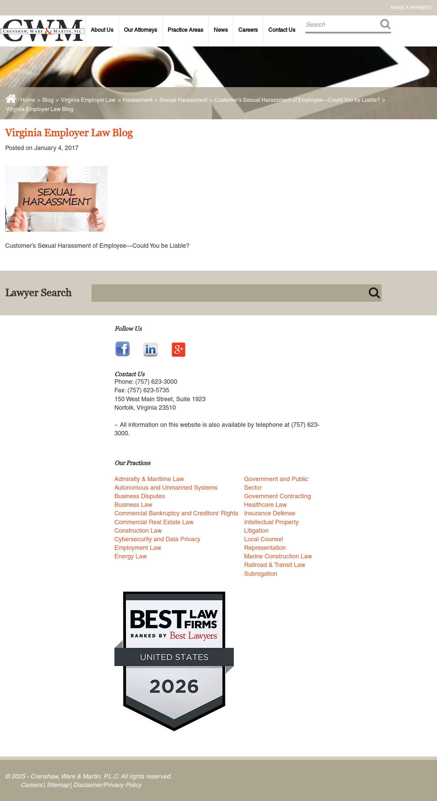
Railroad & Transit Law (274, 564)
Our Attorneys (140, 30)
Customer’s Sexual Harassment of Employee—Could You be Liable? (297, 100)
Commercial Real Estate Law (154, 522)
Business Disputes (139, 496)
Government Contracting (277, 496)
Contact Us (281, 30)
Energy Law (130, 556)
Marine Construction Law (278, 556)
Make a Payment (411, 7)
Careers (248, 30)
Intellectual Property (271, 522)
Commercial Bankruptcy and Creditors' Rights (176, 513)
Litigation (256, 530)
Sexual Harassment (183, 100)
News (221, 30)
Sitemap (57, 784)
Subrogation (260, 573)
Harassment (137, 100)
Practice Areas (185, 30)
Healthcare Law (265, 504)
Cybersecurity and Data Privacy (157, 539)
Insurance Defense (269, 513)
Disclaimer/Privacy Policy (107, 784)
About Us (102, 30)
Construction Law (138, 530)
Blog (48, 100)
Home (27, 100)
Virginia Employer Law (88, 100)
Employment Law (137, 547)
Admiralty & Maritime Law (149, 479)
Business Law (133, 504)
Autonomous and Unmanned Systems (165, 487)
